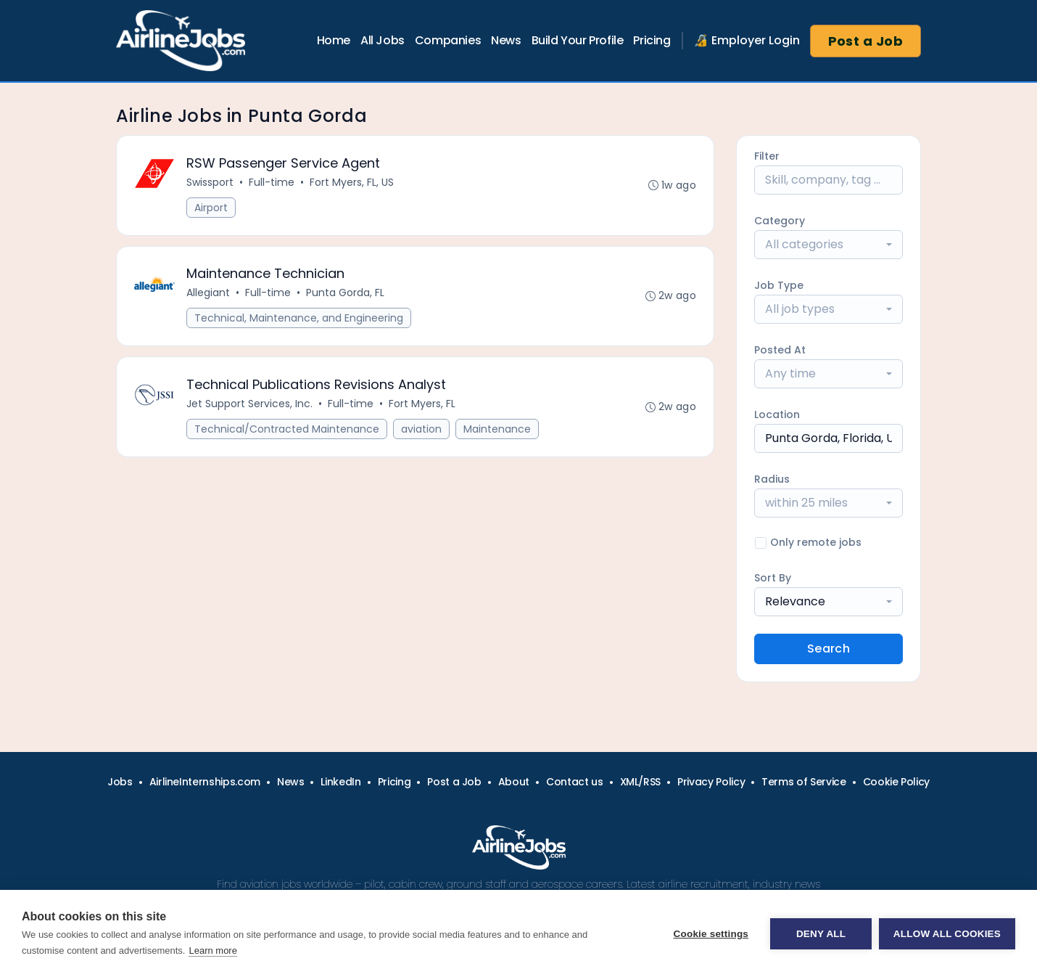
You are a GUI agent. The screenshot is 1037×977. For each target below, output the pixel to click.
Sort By (772, 578)
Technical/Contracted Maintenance (286, 429)
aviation (421, 429)
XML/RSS (640, 781)
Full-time (271, 182)
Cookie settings (710, 933)
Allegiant (208, 293)
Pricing (651, 40)
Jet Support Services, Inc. (249, 404)
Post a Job (866, 41)
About (513, 781)
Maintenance (497, 429)
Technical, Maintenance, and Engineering (298, 318)
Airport (211, 207)
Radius (772, 479)
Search (828, 648)
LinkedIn (340, 781)
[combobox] (828, 244)
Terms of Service (803, 781)
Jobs (120, 781)
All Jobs (382, 40)
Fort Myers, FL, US (352, 182)
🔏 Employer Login (747, 40)
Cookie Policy (896, 781)
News (506, 40)
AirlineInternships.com (204, 781)
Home (333, 40)
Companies (448, 40)
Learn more (212, 950)
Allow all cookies (947, 933)
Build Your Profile (578, 40)
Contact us (574, 781)
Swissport (210, 182)
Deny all (821, 933)
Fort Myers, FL (422, 404)
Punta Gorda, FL (345, 293)
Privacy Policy (711, 781)
